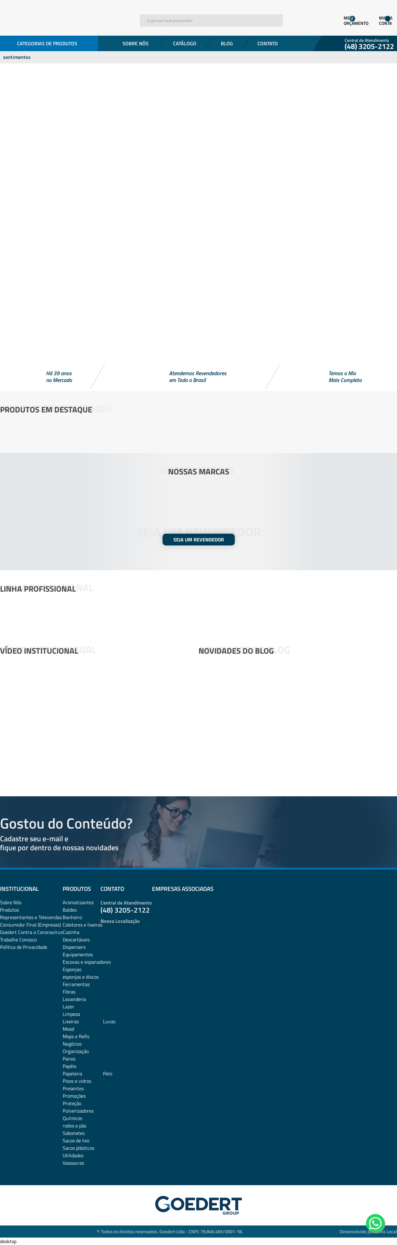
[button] (198, 347)
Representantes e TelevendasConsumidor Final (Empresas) (31, 921)
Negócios (72, 1043)
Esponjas (72, 969)
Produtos (9, 910)
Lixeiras (71, 1021)
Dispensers (74, 947)
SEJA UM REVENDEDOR (198, 539)
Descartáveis (76, 939)
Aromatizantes (78, 902)
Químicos (72, 1118)
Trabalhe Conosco (18, 939)
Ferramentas (76, 984)
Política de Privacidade (23, 947)
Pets (107, 1073)
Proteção (72, 1103)
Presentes (73, 1088)
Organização (76, 1051)
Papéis (69, 1066)
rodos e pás (74, 1125)
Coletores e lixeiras (82, 924)
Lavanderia (74, 999)
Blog (227, 43)
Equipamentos (78, 954)
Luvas (109, 1021)
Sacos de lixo (76, 1140)
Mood (68, 1029)
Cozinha (71, 932)
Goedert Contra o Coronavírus (31, 932)
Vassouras (73, 1163)
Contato (267, 43)
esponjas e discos (81, 976)
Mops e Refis (76, 1036)
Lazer (68, 1006)
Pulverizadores (78, 1110)
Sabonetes (74, 1133)
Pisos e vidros (77, 1081)
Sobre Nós (136, 43)
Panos (69, 1058)
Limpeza (71, 1014)
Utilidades (73, 1155)
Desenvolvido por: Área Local (368, 1231)
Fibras (69, 991)
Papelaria (72, 1073)
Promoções (74, 1096)
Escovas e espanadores (87, 962)
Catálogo (184, 43)
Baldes (70, 910)
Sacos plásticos (78, 1148)
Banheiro (72, 917)
